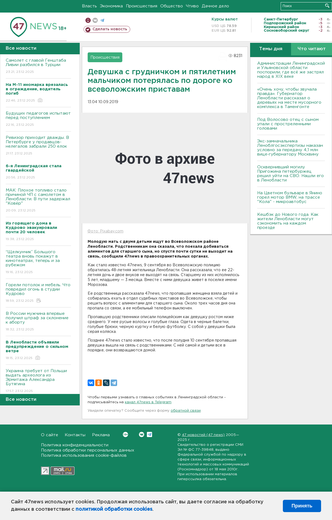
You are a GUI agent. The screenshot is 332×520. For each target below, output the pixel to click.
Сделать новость (110, 29)
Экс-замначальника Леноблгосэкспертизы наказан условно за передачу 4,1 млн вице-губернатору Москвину (290, 147)
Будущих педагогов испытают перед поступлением (38, 119)
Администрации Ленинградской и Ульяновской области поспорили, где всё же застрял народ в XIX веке (291, 70)
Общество (171, 6)
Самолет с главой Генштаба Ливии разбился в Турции (38, 66)
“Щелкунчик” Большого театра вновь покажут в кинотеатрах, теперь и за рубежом (38, 262)
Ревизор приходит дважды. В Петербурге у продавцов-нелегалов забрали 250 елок (38, 146)
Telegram (149, 434)
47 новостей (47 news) (203, 435)
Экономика (111, 6)
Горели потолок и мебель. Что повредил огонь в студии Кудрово (38, 293)
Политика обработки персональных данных (87, 450)
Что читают (312, 49)
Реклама (101, 435)
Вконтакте (125, 434)
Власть (89, 6)
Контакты (75, 435)
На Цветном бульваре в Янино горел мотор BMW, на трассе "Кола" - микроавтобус (289, 197)
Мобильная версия (88, 20)
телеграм (102, 20)
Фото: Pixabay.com (105, 231)
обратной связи (186, 410)
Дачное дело (215, 6)
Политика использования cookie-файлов (84, 455)
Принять (302, 506)
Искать (327, 6)
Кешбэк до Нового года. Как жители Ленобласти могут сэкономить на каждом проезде (287, 221)
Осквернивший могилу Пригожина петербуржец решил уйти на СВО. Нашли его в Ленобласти (290, 173)
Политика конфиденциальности (74, 445)
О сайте (49, 435)
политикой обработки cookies (114, 509)
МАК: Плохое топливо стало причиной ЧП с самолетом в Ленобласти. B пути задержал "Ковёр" (38, 201)
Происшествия (141, 6)
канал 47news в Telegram (148, 402)
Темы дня (270, 49)
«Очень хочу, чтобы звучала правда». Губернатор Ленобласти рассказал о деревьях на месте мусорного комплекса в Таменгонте (289, 98)
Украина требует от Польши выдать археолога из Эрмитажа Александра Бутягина (38, 381)
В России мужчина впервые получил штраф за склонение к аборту (38, 322)
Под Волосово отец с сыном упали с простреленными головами (288, 124)
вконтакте (95, 20)
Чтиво (192, 6)
